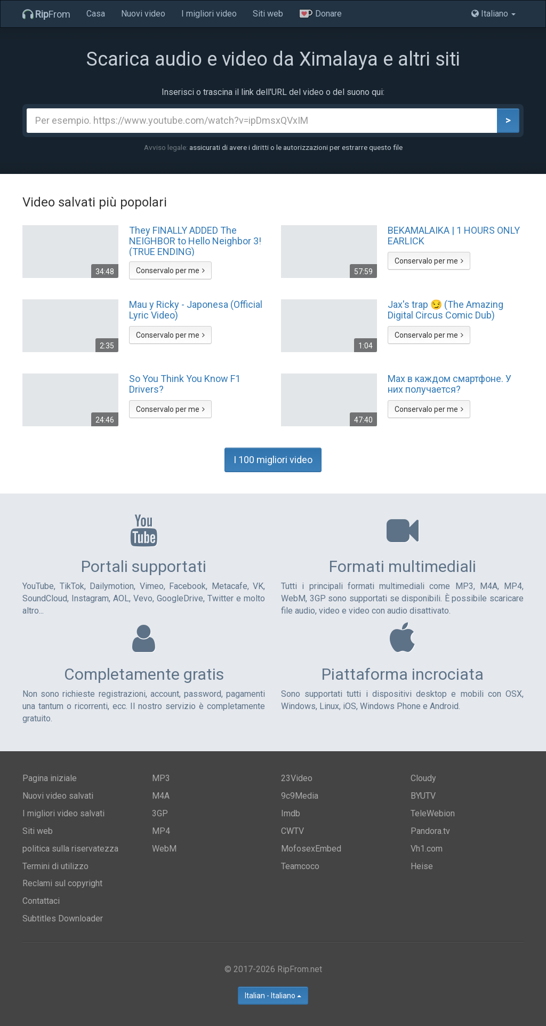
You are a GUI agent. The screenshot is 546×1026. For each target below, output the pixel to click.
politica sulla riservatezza (70, 849)
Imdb (290, 813)
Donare (320, 14)
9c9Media (299, 796)
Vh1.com (427, 849)
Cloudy (423, 778)
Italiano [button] (493, 14)
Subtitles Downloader (62, 918)
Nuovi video (143, 14)
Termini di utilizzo (55, 866)
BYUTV (423, 796)
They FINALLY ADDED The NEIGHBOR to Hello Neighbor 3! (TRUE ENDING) (195, 240)
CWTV (292, 831)
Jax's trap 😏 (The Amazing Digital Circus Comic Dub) (445, 310)
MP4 (161, 831)
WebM (164, 849)
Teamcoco (300, 866)
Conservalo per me (170, 270)
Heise (422, 866)
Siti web (268, 14)
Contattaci (41, 901)
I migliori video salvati (63, 813)
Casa (95, 14)
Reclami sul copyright (62, 883)
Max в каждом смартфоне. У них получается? (449, 384)
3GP (160, 813)
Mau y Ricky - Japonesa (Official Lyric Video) (195, 310)
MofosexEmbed (311, 849)
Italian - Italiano (273, 995)
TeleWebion (433, 813)
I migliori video (209, 14)
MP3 (161, 778)
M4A (161, 796)
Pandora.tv (430, 831)
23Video (296, 778)
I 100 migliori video (273, 459)
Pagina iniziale (49, 778)
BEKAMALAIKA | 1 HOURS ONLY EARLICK (454, 235)
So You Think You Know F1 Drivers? (184, 384)
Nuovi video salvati (57, 796)
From (46, 14)
